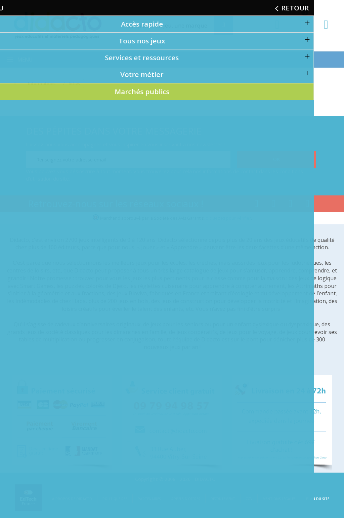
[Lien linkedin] (307, 205)
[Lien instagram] (290, 205)
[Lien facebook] (256, 205)
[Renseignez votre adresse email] (128, 159)
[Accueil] (14, 84)
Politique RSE (114, 498)
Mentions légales (279, 498)
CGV (249, 498)
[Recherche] (223, 25)
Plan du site (317, 498)
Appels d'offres (185, 498)
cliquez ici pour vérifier (228, 218)
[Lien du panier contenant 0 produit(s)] (299, 31)
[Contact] (326, 30)
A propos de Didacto (72, 498)
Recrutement (223, 498)
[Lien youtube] (273, 205)
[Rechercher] (173, 25)
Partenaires (149, 498)
